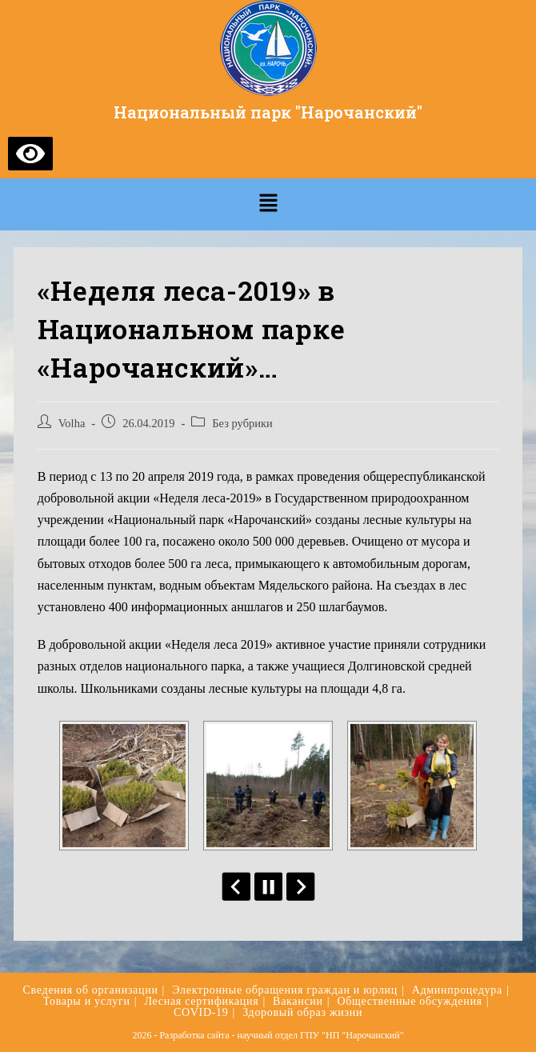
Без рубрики (242, 423)
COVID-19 (201, 1012)
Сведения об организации (90, 990)
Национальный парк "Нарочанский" (268, 112)
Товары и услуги (86, 1001)
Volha (72, 423)
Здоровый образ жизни (302, 1012)
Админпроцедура (457, 990)
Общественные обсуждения (409, 1001)
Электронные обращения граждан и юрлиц (285, 990)
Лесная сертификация (201, 1001)
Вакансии (298, 1001)
